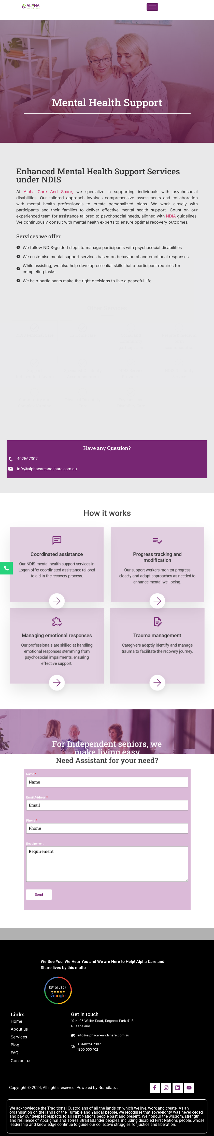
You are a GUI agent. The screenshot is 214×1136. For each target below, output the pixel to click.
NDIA (171, 216)
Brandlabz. (108, 1087)
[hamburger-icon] (152, 7)
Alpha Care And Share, (48, 191)
